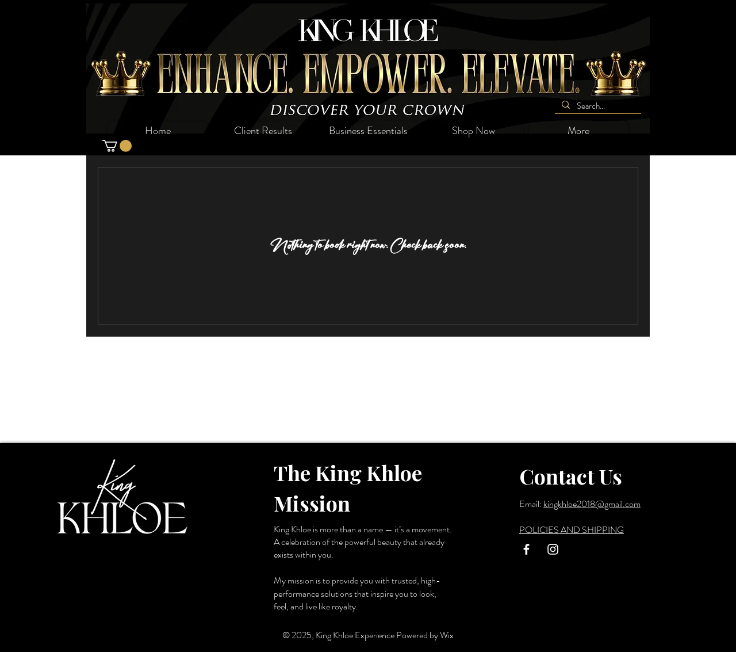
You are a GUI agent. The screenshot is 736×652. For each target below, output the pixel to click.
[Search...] (597, 106)
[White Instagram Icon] (553, 549)
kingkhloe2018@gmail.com (592, 503)
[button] (117, 146)
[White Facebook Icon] (526, 549)
